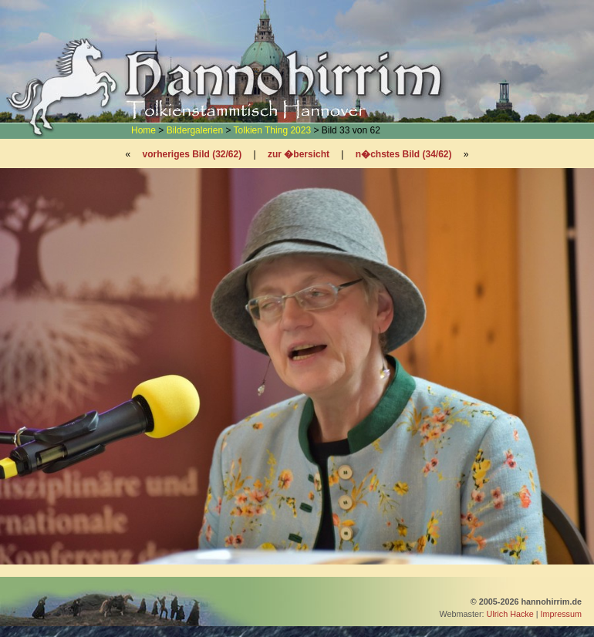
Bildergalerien (195, 130)
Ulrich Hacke (510, 613)
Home (143, 130)
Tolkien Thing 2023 (273, 130)
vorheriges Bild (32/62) (191, 154)
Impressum (561, 613)
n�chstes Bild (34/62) (404, 154)
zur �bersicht (298, 154)
